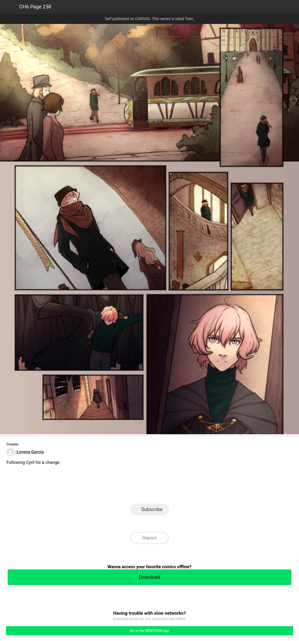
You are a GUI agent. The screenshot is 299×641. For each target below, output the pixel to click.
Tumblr (171, 489)
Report (149, 538)
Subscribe (151, 509)
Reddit (192, 489)
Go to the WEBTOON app (149, 631)
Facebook (128, 489)
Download (149, 577)
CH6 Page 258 (35, 7)
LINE (106, 489)
